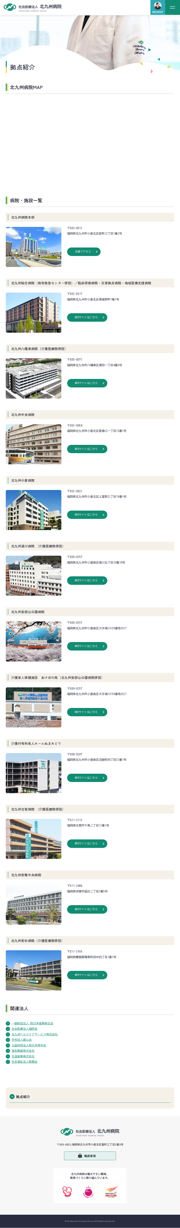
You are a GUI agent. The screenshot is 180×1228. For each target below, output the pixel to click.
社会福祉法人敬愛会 (25, 1061)
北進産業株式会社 (23, 1056)
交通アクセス (83, 251)
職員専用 (90, 1156)
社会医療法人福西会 (25, 1028)
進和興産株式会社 (23, 1050)
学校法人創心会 (22, 1039)
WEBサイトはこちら (86, 317)
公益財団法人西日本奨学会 (29, 1045)
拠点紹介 (23, 1096)
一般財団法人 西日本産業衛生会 (32, 1023)
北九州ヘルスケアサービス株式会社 (35, 1034)
